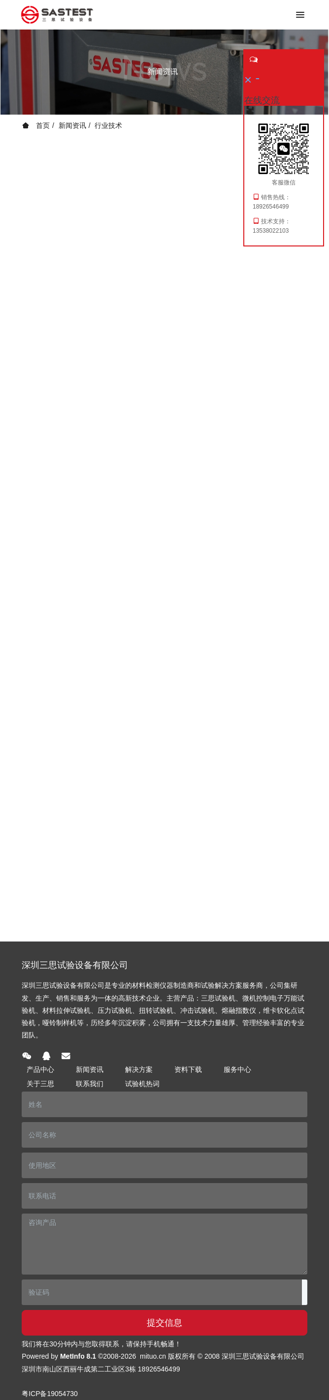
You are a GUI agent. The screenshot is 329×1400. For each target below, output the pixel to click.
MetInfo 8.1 (78, 1356)
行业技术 (108, 125)
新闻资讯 (72, 125)
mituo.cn (153, 1356)
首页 (36, 125)
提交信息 (164, 1323)
